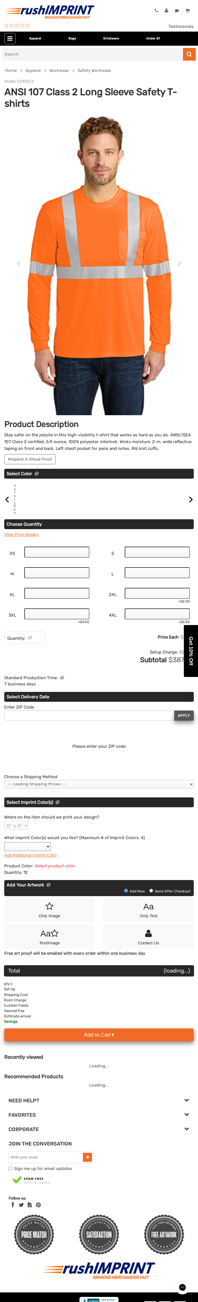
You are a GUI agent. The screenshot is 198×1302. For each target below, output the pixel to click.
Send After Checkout (169, 907)
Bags (72, 38)
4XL (113, 630)
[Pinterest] (38, 1220)
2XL (113, 610)
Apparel (35, 38)
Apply (184, 731)
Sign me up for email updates (43, 1184)
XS (12, 568)
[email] (46, 1172)
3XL (12, 630)
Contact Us (148, 952)
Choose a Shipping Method (30, 792)
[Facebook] (13, 1220)
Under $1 (153, 38)
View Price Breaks (21, 549)
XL (12, 610)
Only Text (148, 925)
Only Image (49, 925)
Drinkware (111, 38)
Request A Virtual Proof (30, 459)
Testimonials (181, 26)
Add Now (135, 907)
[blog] (30, 1220)
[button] (191, 651)
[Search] (92, 54)
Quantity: (16, 654)
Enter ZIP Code (19, 722)
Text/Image (49, 952)
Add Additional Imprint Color (30, 870)
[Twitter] (21, 1220)
